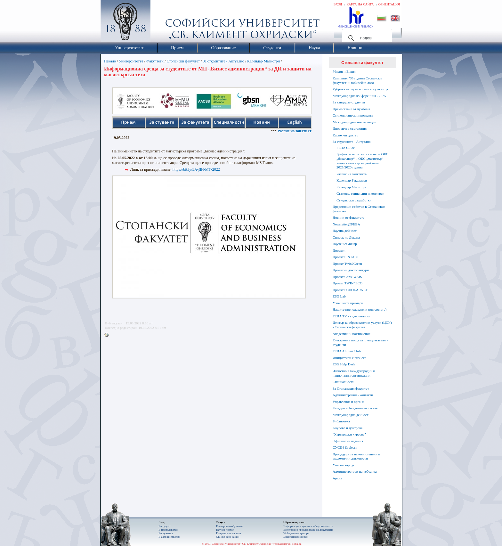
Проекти (339, 250)
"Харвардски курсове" (349, 434)
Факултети (155, 61)
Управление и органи (348, 401)
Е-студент (164, 526)
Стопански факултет (183, 61)
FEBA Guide (345, 148)
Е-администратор (169, 536)
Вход (338, 4)
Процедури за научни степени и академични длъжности (356, 456)
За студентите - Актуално (223, 61)
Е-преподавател (168, 529)
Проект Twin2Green (347, 263)
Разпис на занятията (308, 131)
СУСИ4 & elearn (345, 447)
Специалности (343, 382)
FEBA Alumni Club (346, 351)
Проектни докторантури (351, 270)
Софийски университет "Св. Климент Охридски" (162, 22)
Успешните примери (348, 303)
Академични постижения (351, 334)
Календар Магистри (263, 61)
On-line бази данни (227, 536)
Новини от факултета (348, 217)
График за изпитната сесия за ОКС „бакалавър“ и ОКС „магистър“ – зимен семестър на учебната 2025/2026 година (362, 160)
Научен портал (225, 529)
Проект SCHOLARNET (350, 290)
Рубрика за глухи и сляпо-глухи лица (360, 89)
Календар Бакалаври (351, 180)
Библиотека (341, 421)
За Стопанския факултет (351, 388)
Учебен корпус (344, 465)
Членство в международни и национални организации (354, 373)
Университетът (131, 61)
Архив (337, 478)
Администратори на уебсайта (354, 471)
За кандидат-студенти (349, 102)
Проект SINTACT (346, 257)
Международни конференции (354, 122)
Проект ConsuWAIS (347, 277)
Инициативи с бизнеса (349, 358)
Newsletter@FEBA (346, 224)
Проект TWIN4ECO (347, 283)
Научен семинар (345, 244)
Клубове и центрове (347, 428)
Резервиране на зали (228, 533)
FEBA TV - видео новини (351, 316)
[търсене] (366, 38)
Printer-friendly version (108, 335)
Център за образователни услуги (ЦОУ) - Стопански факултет (362, 325)
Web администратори (296, 533)
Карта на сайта (360, 4)
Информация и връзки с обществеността (308, 526)
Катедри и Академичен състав (355, 408)
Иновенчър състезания (350, 128)
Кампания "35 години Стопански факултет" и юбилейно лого (357, 80)
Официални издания (348, 441)
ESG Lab (339, 296)
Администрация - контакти (353, 395)
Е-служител (165, 533)
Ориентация (389, 4)
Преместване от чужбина (351, 109)
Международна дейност (350, 415)
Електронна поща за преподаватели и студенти (360, 342)
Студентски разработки (353, 200)
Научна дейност (345, 230)
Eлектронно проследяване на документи (308, 529)
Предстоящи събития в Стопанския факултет (359, 209)
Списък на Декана (346, 237)
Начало (110, 61)
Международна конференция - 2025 (359, 96)
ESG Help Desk (344, 364)
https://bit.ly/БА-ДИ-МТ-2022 (196, 169)
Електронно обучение (229, 526)
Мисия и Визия (344, 71)
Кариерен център (345, 135)
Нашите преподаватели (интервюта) (359, 309)
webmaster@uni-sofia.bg (287, 543)
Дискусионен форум (295, 536)
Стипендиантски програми (353, 115)
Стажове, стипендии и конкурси (360, 193)
